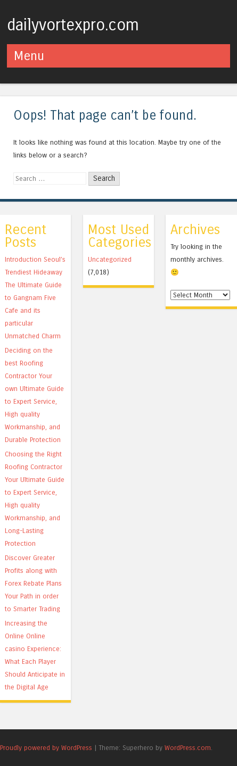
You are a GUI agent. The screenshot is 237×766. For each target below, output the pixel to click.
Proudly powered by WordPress (46, 748)
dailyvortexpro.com (73, 25)
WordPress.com (188, 748)
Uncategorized (110, 259)
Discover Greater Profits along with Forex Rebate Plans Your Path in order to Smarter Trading (33, 583)
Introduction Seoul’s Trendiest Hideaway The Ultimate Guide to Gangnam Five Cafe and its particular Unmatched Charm (35, 297)
